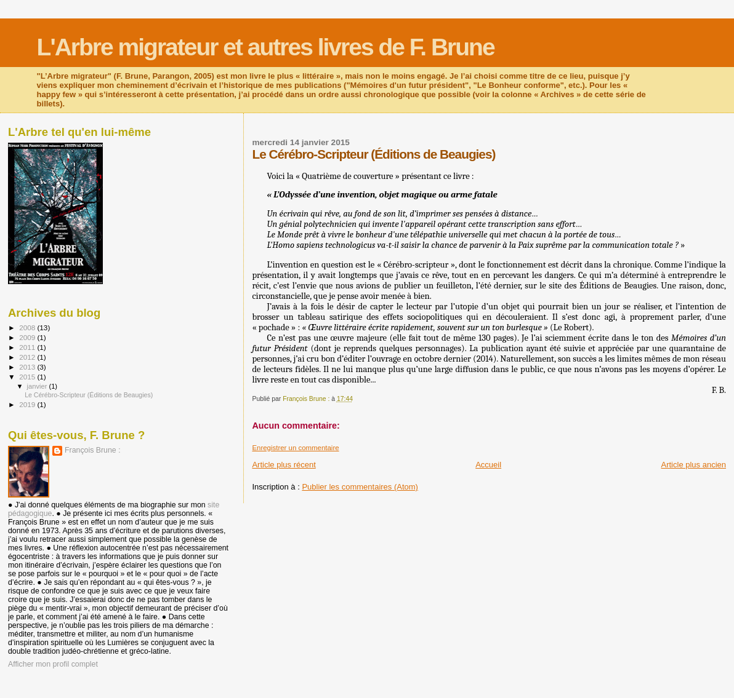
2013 (28, 367)
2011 (28, 347)
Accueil (488, 464)
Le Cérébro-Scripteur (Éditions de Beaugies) (89, 395)
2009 (28, 337)
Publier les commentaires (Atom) (360, 486)
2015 (28, 377)
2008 (28, 327)
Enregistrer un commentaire (295, 447)
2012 (28, 357)
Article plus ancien (694, 464)
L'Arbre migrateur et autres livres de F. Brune (265, 47)
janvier (38, 386)
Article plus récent (283, 464)
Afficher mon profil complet (53, 664)
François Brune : (93, 450)
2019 (28, 404)
